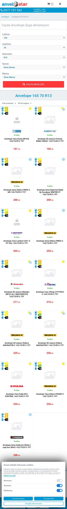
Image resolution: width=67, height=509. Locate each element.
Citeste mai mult (9, 476)
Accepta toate (49, 499)
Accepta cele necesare (33, 504)
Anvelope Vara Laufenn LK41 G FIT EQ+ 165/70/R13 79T (16, 242)
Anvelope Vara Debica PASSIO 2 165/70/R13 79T (50, 395)
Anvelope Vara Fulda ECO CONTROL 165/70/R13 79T (17, 395)
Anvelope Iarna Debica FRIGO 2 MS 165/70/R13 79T (16, 191)
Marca (5, 73)
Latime (6, 34)
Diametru (7, 54)
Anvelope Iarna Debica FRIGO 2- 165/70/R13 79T (50, 242)
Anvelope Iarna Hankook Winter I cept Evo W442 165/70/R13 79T (17, 446)
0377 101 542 (13, 10)
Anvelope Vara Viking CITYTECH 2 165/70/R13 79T (50, 293)
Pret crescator (9, 103)
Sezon (5, 63)
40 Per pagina (24, 103)
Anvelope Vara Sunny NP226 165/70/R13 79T (16, 140)
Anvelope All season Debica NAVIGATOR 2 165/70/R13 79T (16, 344)
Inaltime (6, 44)
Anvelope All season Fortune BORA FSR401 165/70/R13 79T (50, 140)
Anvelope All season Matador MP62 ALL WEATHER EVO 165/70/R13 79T (16, 294)
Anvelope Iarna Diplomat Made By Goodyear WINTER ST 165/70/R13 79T (50, 192)
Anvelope (5, 17)
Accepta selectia (18, 499)
